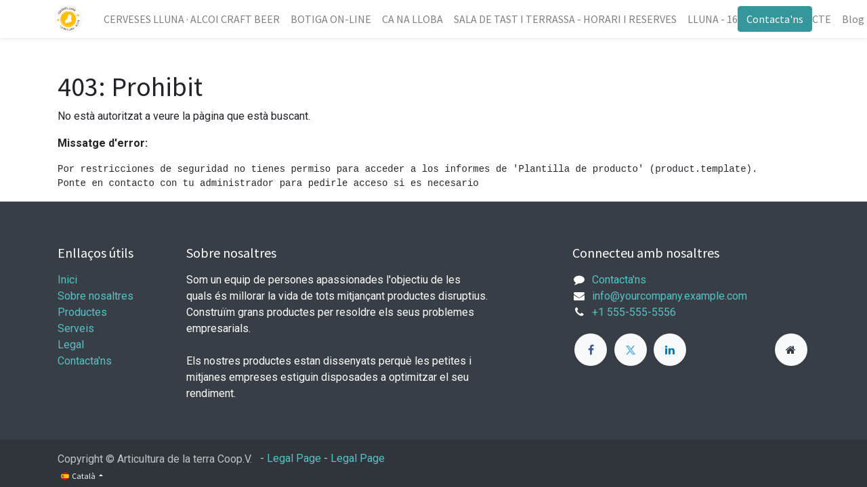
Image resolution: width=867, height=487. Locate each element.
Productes (82, 312)
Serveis (76, 328)
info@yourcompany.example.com (669, 295)
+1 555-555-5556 (634, 312)
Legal (71, 344)
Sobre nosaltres (95, 295)
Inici (67, 279)
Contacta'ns (772, 19)
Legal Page (294, 458)
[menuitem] (194, 18)
